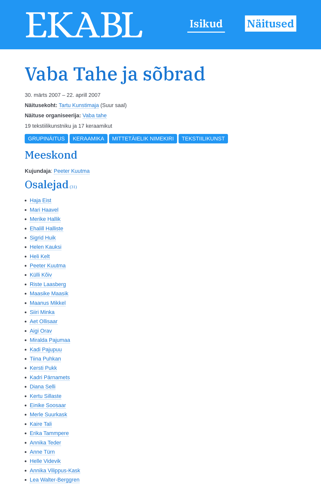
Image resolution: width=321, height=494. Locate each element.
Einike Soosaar (48, 405)
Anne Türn (42, 452)
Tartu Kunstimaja (79, 105)
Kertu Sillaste (45, 396)
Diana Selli (42, 386)
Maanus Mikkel (48, 303)
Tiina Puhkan (45, 359)
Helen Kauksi (45, 247)
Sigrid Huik (43, 238)
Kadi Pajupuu (46, 349)
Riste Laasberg (48, 284)
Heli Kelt (40, 256)
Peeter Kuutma (72, 171)
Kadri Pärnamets (50, 377)
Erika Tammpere (49, 433)
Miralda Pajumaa (50, 340)
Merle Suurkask (48, 414)
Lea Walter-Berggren (55, 480)
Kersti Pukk (43, 368)
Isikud (206, 24)
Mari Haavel (44, 210)
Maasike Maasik (49, 293)
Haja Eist (40, 200)
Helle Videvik (45, 461)
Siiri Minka (42, 312)
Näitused (270, 24)
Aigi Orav (41, 331)
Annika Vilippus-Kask (55, 470)
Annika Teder (45, 442)
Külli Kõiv (41, 275)
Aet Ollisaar (44, 321)
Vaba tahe (95, 115)
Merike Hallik (45, 219)
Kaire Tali (41, 424)
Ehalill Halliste (46, 228)
